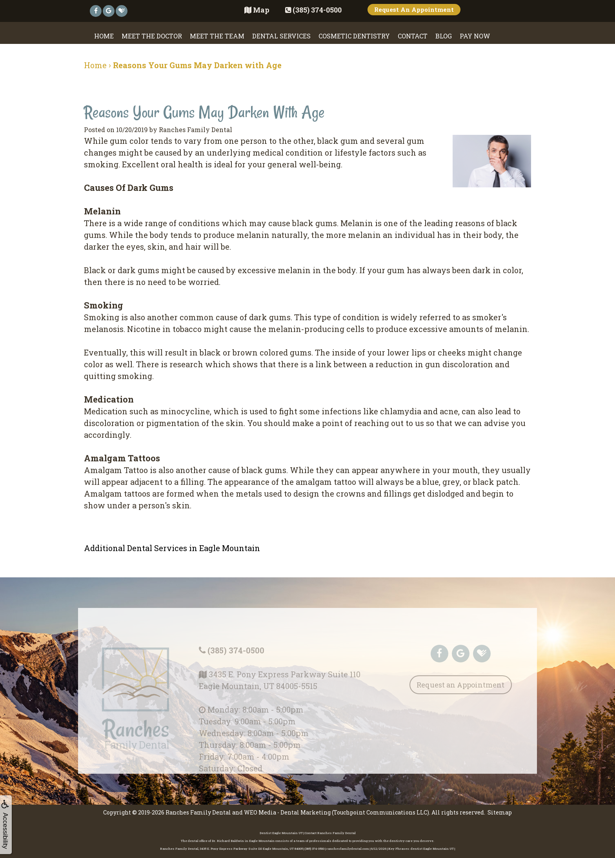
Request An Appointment (414, 9)
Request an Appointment (460, 693)
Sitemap (500, 810)
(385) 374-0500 (235, 658)
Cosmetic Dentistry (354, 36)
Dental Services (281, 36)
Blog (443, 36)
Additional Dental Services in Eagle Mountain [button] (172, 548)
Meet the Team (217, 36)
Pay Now (475, 36)
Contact (413, 36)
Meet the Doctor (152, 36)
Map (256, 10)
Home (104, 36)
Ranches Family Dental (198, 810)
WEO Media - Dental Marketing (287, 810)
